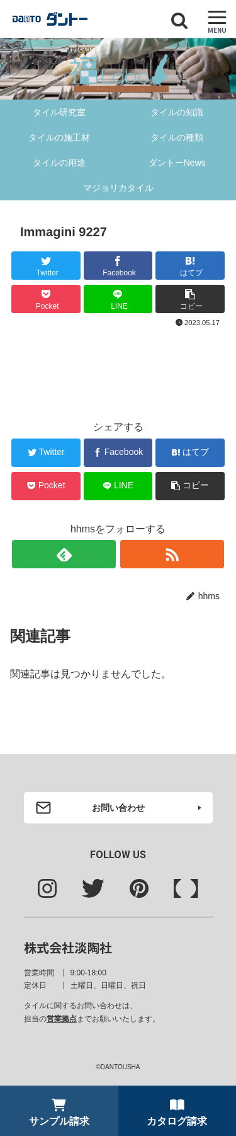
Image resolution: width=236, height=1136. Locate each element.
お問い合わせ (118, 808)
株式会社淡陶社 (68, 947)
